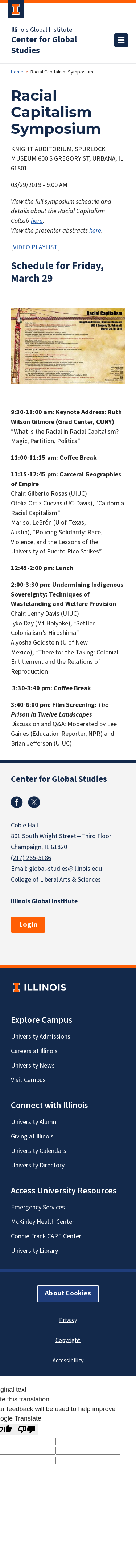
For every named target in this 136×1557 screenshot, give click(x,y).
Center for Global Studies (44, 45)
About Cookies (68, 1293)
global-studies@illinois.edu (65, 868)
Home (17, 72)
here (37, 220)
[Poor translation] (26, 1429)
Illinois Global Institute (41, 30)
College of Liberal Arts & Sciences (56, 879)
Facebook (17, 802)
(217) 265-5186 (31, 857)
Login (28, 925)
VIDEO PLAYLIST (35, 247)
